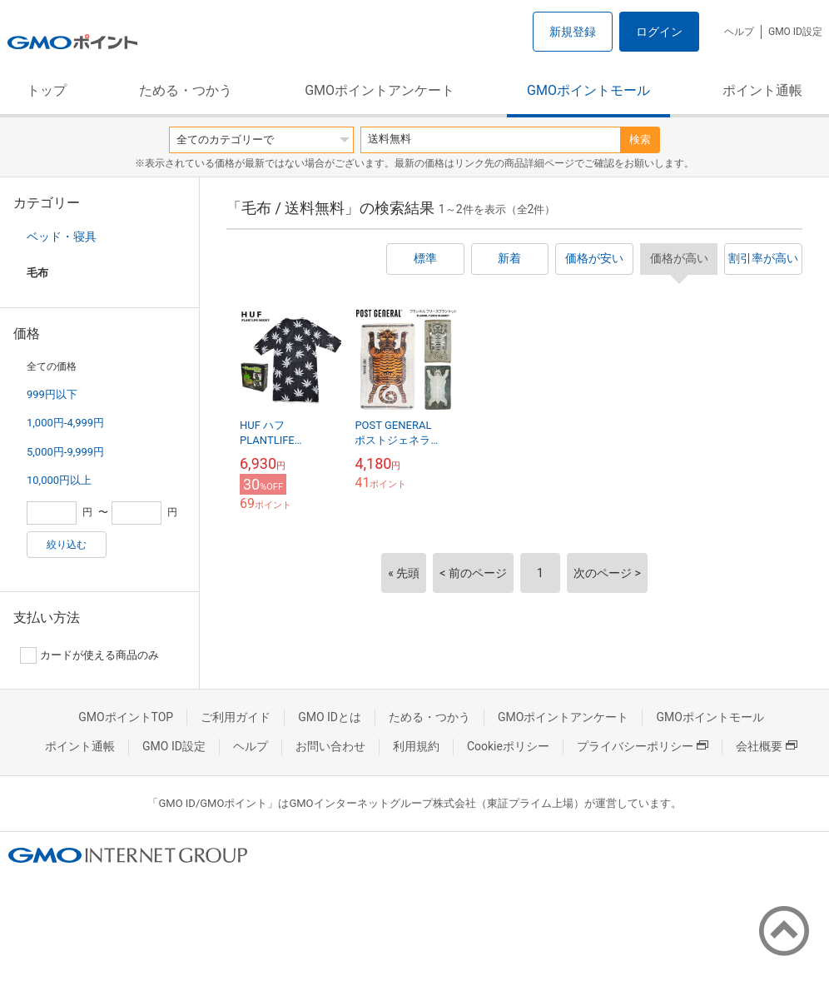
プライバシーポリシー (642, 746)
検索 (640, 139)
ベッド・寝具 (62, 236)
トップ (47, 90)
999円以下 (52, 394)
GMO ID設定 (795, 31)
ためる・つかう (185, 90)
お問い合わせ (330, 746)
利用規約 (416, 746)
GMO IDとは (329, 717)
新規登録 (572, 31)
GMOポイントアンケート (379, 90)
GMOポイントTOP (125, 717)
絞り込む (67, 544)
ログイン (659, 31)
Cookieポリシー (508, 746)
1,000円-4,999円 (65, 422)
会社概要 (766, 746)
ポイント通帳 (762, 90)
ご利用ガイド (236, 717)
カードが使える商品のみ (89, 655)
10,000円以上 (59, 480)
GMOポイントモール (588, 90)
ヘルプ (739, 31)
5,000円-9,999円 (65, 452)
